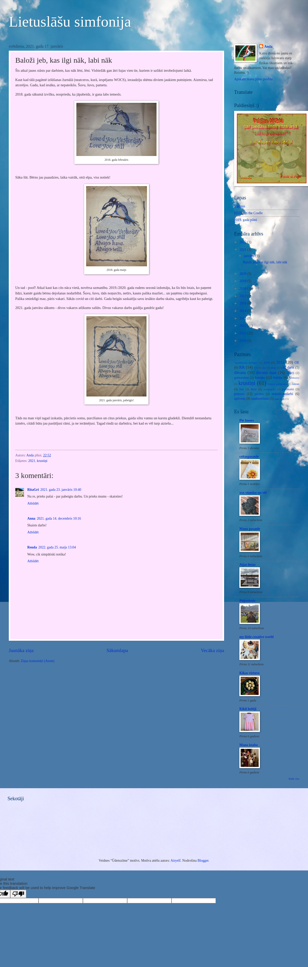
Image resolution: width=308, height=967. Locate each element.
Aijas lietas (247, 565)
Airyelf (176, 860)
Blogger (203, 860)
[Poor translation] (18, 894)
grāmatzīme (241, 377)
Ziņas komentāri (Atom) (37, 661)
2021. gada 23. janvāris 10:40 (60, 490)
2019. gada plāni (245, 220)
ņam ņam (279, 398)
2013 (243, 318)
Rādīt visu (294, 778)
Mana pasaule (249, 529)
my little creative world (256, 637)
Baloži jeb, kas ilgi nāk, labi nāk (265, 262)
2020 (243, 274)
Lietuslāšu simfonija (70, 21)
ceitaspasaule (249, 456)
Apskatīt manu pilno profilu (253, 79)
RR (242, 367)
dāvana (240, 372)
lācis (254, 389)
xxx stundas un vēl (253, 493)
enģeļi (290, 373)
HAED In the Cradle (248, 213)
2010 (243, 341)
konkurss (294, 377)
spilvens (239, 398)
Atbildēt (33, 503)
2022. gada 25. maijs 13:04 (57, 547)
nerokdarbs (269, 389)
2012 (243, 326)
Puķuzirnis (247, 601)
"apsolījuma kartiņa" (245, 362)
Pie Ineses (246, 420)
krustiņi (42, 461)
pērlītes (259, 394)
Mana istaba (248, 745)
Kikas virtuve (249, 673)
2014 (243, 311)
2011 (243, 333)
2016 (243, 303)
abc (264, 367)
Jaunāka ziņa (21, 650)
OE (297, 362)
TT (255, 367)
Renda (32, 547)
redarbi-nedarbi (282, 394)
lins (241, 389)
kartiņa (260, 377)
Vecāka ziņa (212, 650)
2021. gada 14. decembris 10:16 (59, 518)
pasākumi (288, 389)
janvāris (249, 256)
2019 (243, 281)
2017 (243, 296)
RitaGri (33, 490)
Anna (31, 518)
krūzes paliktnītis (277, 383)
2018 (243, 288)
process (239, 394)
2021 (31, 461)
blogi (273, 367)
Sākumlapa (117, 650)
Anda (268, 46)
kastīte (277, 377)
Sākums (239, 206)
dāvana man (266, 372)
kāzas (295, 384)
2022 (243, 242)
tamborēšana (260, 398)
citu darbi (287, 367)
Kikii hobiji (247, 709)
